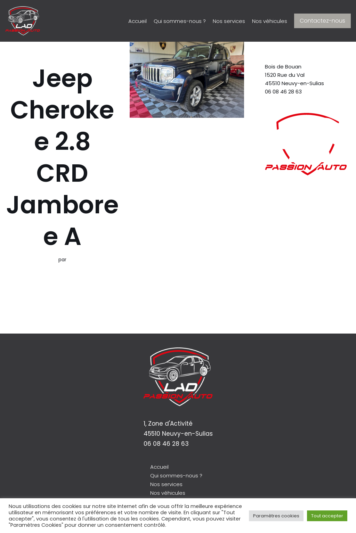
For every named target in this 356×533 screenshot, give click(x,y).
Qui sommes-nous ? (166, 21)
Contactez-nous (322, 21)
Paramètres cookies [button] (276, 515)
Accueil (119, 21)
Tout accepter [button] (327, 515)
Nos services (221, 21)
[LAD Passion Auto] (22, 20)
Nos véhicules (267, 21)
